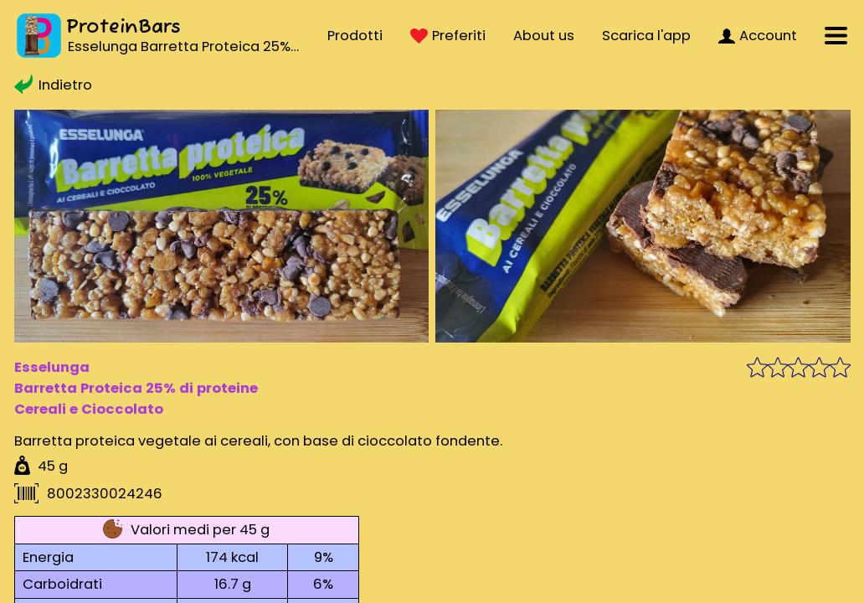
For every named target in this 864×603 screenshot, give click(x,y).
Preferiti (448, 35)
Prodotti (355, 35)
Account (757, 35)
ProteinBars (123, 27)
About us (543, 35)
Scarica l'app (646, 35)
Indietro (53, 85)
